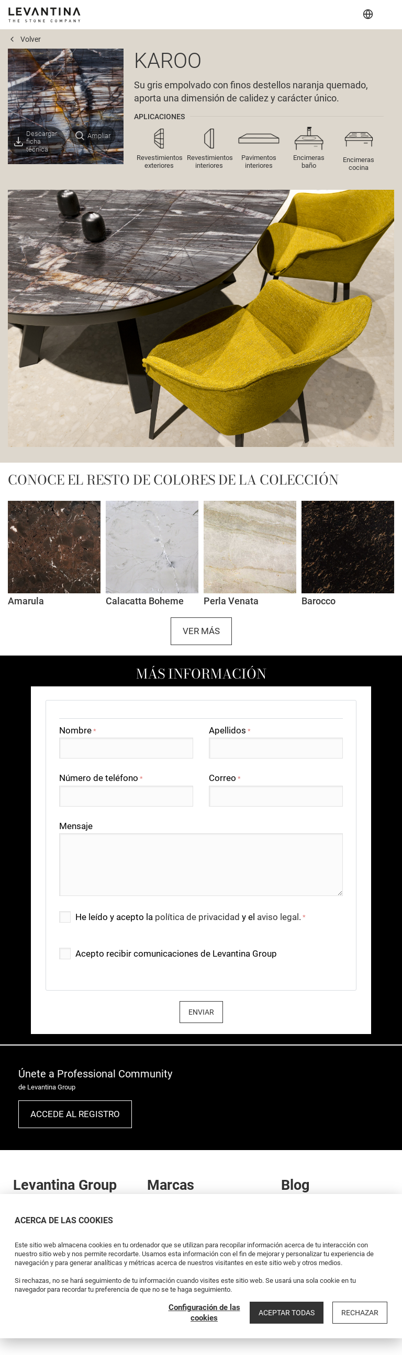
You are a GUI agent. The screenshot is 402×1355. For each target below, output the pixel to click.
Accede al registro (75, 1114)
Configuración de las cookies (204, 1313)
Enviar (201, 1012)
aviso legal (278, 917)
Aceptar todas (287, 1312)
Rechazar (359, 1312)
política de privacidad (197, 917)
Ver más (201, 631)
